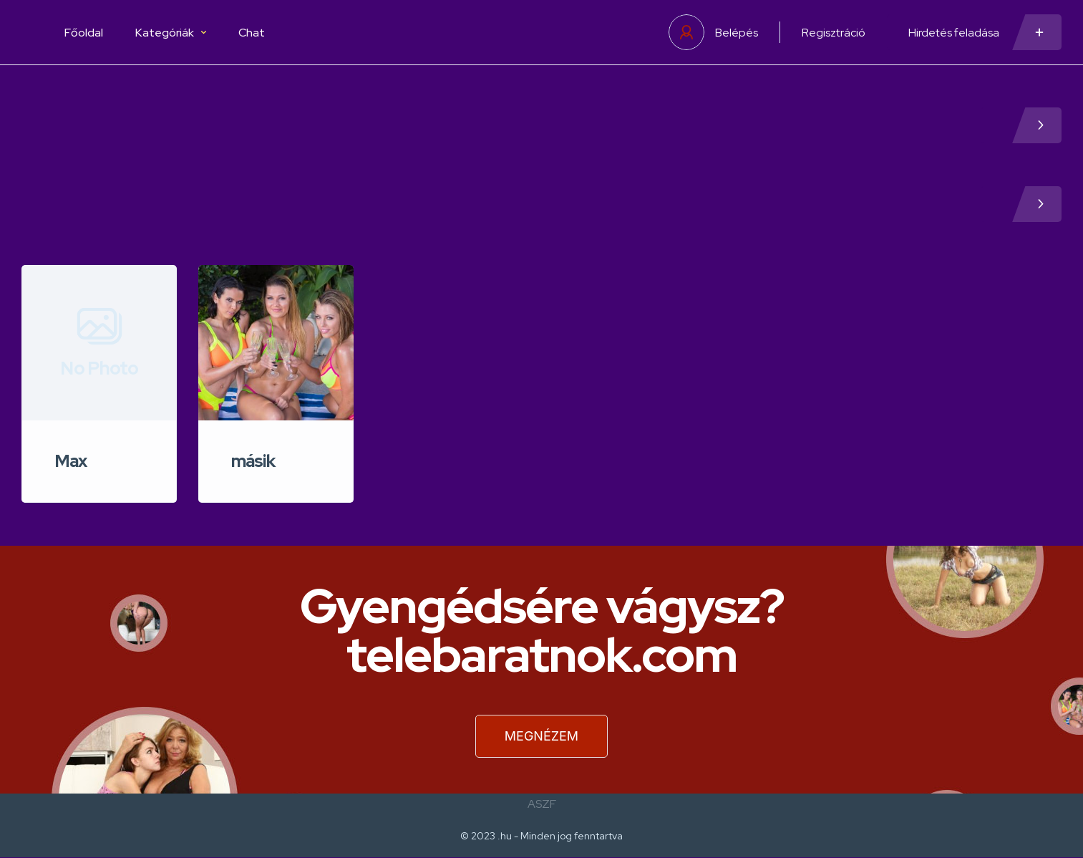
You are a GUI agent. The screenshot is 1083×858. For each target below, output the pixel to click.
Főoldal (83, 32)
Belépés (736, 32)
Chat (251, 32)
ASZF (542, 803)
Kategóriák (170, 32)
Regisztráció (833, 32)
